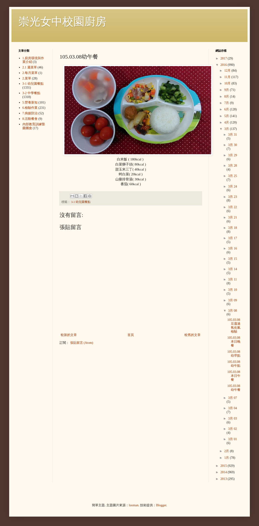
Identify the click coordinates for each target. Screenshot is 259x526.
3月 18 (232, 227)
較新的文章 (69, 335)
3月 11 (232, 279)
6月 (227, 109)
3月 (227, 129)
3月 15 (232, 258)
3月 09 (232, 300)
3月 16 (232, 248)
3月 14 (232, 269)
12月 (227, 70)
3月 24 (232, 186)
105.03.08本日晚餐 (233, 341)
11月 (227, 77)
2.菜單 (26, 78)
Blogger (161, 505)
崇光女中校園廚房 (62, 21)
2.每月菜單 (30, 73)
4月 (227, 122)
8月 (227, 96)
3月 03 (232, 418)
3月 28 (232, 165)
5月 (227, 116)
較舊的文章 (193, 335)
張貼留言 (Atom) (81, 342)
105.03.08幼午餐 (233, 388)
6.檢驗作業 (30, 107)
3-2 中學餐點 (31, 93)
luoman (133, 505)
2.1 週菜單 (29, 67)
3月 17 (232, 238)
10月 (227, 83)
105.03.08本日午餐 (233, 375)
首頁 (130, 335)
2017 (224, 58)
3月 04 (232, 408)
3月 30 (232, 145)
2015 (224, 465)
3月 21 (232, 217)
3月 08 (232, 310)
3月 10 (232, 289)
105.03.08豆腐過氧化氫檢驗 (233, 325)
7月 (227, 103)
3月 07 (232, 398)
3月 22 (232, 207)
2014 (224, 472)
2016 (224, 65)
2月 (227, 451)
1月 (227, 457)
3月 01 (232, 439)
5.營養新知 (30, 102)
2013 (224, 479)
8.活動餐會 (30, 118)
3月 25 (232, 176)
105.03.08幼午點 (233, 363)
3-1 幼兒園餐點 (81, 202)
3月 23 (232, 197)
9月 (227, 90)
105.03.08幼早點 (233, 353)
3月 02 (232, 429)
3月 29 (232, 155)
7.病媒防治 (30, 113)
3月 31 (232, 134)
